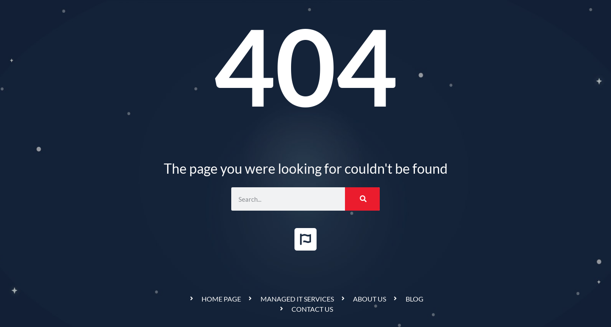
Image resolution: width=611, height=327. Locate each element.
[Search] (362, 199)
